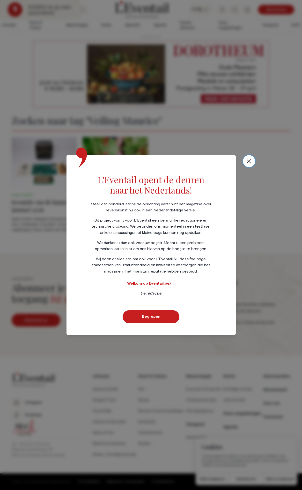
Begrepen (151, 316)
